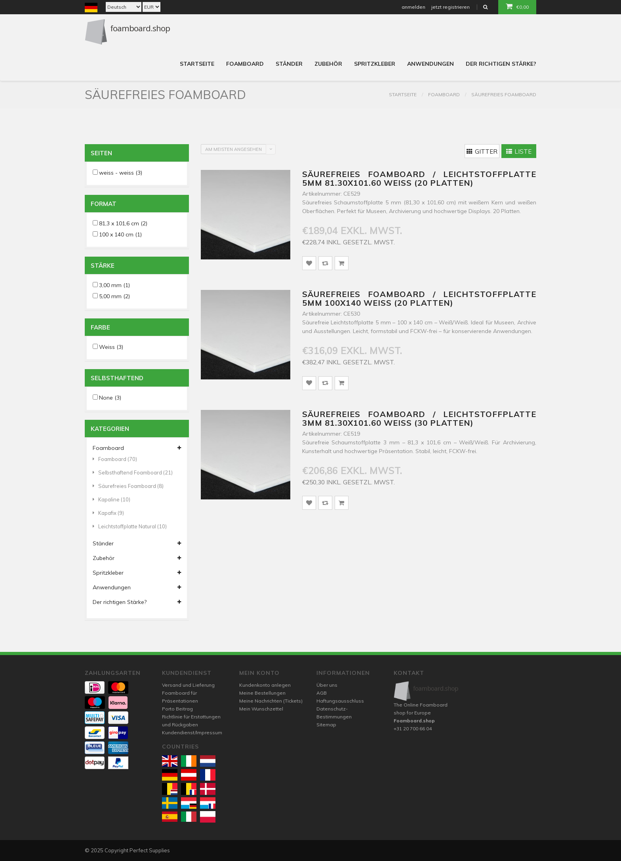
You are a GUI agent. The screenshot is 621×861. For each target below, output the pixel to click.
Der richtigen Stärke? (501, 63)
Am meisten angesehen (233, 149)
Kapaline (111, 499)
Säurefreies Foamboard (503, 94)
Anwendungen (430, 63)
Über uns (326, 685)
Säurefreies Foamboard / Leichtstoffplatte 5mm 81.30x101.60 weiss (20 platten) (419, 178)
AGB (321, 693)
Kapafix (108, 513)
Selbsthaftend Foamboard (133, 472)
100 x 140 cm (120, 234)
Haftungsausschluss (340, 701)
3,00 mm (114, 285)
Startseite (197, 63)
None (110, 397)
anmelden (413, 7)
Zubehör (328, 63)
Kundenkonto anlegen (265, 685)
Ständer (289, 63)
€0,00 (517, 6)
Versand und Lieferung (188, 685)
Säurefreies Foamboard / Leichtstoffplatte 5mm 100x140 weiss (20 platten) (419, 298)
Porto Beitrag (177, 709)
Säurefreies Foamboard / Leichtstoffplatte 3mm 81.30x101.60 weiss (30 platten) (419, 418)
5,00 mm (114, 296)
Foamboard (245, 63)
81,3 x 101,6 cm (123, 223)
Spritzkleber (374, 63)
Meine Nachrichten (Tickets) (271, 701)
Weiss (111, 346)
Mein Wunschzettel (261, 709)
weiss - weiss (120, 172)
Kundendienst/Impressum (192, 732)
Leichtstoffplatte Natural (130, 526)
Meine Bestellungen (262, 693)
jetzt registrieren (450, 7)
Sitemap (326, 725)
